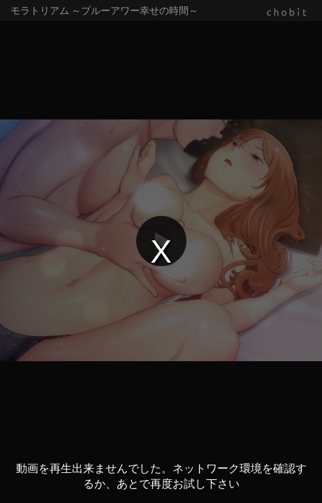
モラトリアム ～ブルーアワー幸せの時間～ (104, 10)
